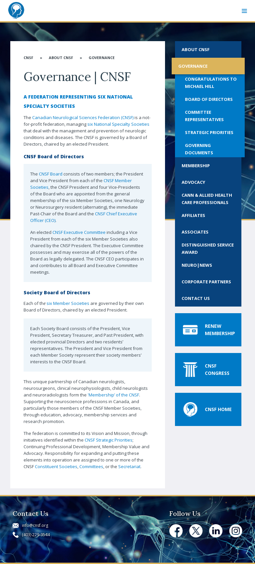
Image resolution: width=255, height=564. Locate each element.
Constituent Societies (56, 466)
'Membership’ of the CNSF (113, 395)
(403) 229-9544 (36, 534)
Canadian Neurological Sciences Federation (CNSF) (82, 117)
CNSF (28, 57)
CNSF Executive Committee (79, 232)
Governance (102, 57)
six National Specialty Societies (118, 124)
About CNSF (61, 57)
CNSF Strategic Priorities (108, 440)
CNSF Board (50, 174)
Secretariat (129, 466)
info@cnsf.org (35, 525)
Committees (91, 466)
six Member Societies (67, 303)
